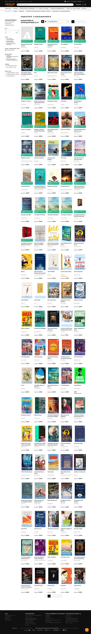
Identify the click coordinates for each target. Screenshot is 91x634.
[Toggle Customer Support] (87, 630)
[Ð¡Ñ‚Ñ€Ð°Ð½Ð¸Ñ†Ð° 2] (75, 21)
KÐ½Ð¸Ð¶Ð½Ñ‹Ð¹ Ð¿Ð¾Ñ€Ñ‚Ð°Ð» (71, 619)
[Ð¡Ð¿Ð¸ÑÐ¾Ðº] (45, 21)
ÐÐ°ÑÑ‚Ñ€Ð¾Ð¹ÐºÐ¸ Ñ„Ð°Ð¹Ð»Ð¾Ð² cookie (53, 622)
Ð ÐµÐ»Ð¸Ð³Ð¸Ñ (8, 23)
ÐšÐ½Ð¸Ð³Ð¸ (8, 8)
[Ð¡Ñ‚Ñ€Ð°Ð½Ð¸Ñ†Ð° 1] (73, 21)
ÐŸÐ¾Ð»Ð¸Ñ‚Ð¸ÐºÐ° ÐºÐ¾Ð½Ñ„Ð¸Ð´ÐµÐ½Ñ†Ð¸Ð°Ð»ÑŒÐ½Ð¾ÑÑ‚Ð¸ (31, 619)
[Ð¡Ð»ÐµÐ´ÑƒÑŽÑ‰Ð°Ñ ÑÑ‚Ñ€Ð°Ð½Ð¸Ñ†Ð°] (84, 21)
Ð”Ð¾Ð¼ (15, 11)
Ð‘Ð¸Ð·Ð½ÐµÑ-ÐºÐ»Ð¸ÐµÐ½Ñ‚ (30, 623)
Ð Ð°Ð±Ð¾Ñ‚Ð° (7, 618)
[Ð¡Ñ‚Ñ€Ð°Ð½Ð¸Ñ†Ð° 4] (81, 21)
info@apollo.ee (48, 615)
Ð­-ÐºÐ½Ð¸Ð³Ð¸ (17, 8)
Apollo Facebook (68, 615)
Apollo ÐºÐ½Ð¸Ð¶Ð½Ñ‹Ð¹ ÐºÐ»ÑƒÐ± (72, 618)
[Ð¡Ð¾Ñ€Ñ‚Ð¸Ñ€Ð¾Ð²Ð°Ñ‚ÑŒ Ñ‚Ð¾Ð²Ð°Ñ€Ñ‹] (57, 21)
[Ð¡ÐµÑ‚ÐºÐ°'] (42, 21)
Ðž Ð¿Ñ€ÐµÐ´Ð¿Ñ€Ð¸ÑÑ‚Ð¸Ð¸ (10, 615)
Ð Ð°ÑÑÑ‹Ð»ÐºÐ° (69, 622)
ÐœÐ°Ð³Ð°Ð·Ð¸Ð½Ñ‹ (8, 619)
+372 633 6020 (48, 617)
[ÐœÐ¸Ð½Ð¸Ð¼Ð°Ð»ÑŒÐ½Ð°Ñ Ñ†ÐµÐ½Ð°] (7, 32)
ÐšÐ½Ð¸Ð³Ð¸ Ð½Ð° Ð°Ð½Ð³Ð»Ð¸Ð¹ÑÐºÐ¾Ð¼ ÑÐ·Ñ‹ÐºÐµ (38, 11)
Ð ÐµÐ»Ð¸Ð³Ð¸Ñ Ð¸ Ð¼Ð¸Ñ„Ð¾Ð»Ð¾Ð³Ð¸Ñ (61, 11)
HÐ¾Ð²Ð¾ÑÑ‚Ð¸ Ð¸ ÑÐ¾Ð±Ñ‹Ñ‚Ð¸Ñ (72, 621)
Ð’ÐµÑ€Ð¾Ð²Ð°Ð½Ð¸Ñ (10, 25)
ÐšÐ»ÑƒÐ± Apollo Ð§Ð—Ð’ (29, 620)
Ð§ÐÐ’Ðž (27, 625)
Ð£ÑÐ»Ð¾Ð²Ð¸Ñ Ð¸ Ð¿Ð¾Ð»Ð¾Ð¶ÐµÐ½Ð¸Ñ (33, 615)
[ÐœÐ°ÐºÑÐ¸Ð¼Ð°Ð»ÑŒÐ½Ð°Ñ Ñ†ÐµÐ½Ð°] (17, 32)
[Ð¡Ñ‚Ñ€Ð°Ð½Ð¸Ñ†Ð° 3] (78, 21)
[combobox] (45, 4)
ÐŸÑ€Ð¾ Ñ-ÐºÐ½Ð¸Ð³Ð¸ (29, 622)
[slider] (5, 30)
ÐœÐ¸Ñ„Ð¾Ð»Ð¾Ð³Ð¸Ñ (10, 21)
